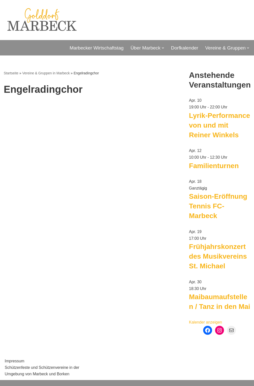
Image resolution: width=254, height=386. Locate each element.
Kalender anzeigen (205, 322)
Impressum (14, 361)
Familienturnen (214, 166)
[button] (163, 48)
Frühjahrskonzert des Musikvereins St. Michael (218, 256)
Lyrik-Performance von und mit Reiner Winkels (219, 125)
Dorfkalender (184, 47)
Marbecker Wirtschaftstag (97, 47)
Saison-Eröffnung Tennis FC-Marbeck (218, 206)
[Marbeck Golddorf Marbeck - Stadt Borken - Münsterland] (42, 20)
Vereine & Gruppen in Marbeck (46, 73)
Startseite (11, 73)
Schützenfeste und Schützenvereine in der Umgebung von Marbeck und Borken (42, 370)
